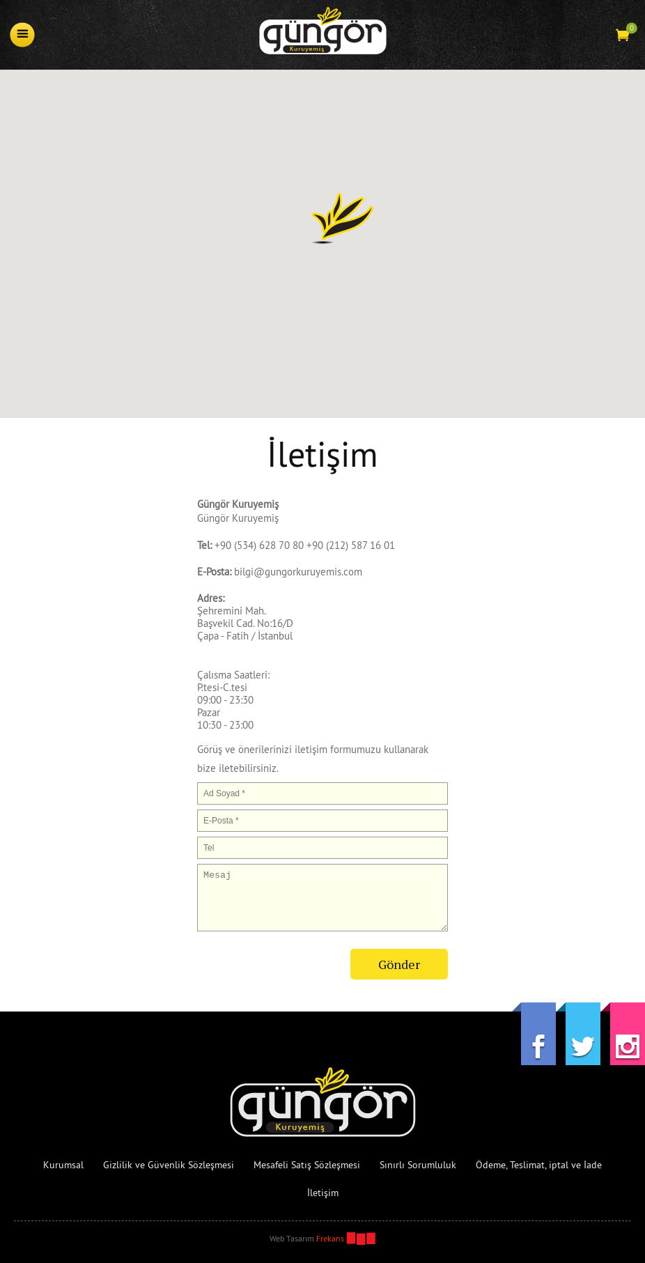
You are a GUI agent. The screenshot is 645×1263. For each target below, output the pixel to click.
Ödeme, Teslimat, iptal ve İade (539, 1165)
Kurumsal (63, 1165)
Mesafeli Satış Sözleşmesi (307, 1165)
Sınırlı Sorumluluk (418, 1165)
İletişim (323, 1192)
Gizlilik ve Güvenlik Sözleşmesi (168, 1165)
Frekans (330, 1238)
